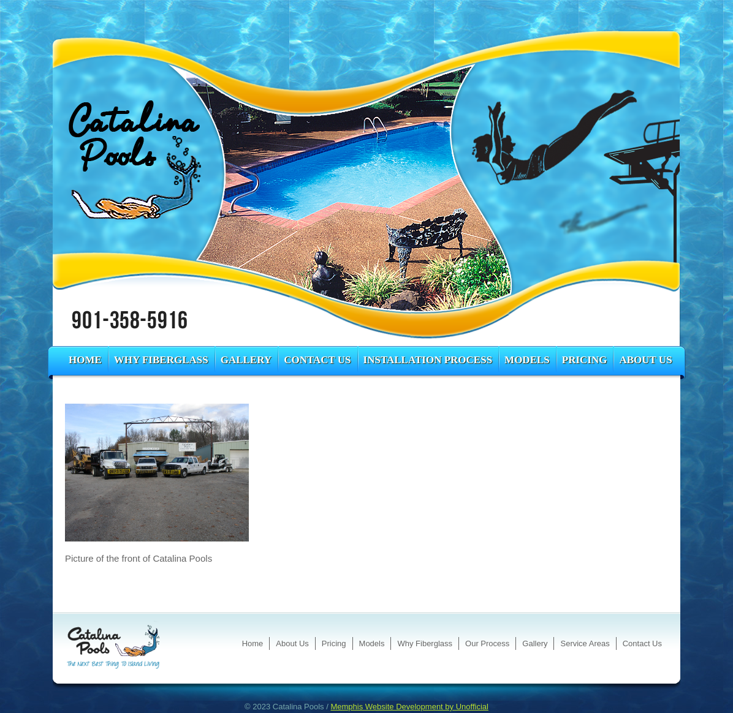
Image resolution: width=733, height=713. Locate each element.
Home (85, 360)
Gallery (246, 360)
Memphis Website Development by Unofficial (409, 706)
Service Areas (584, 643)
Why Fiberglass (161, 360)
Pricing (584, 360)
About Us (645, 360)
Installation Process (428, 360)
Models (527, 360)
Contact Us (317, 360)
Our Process (487, 643)
